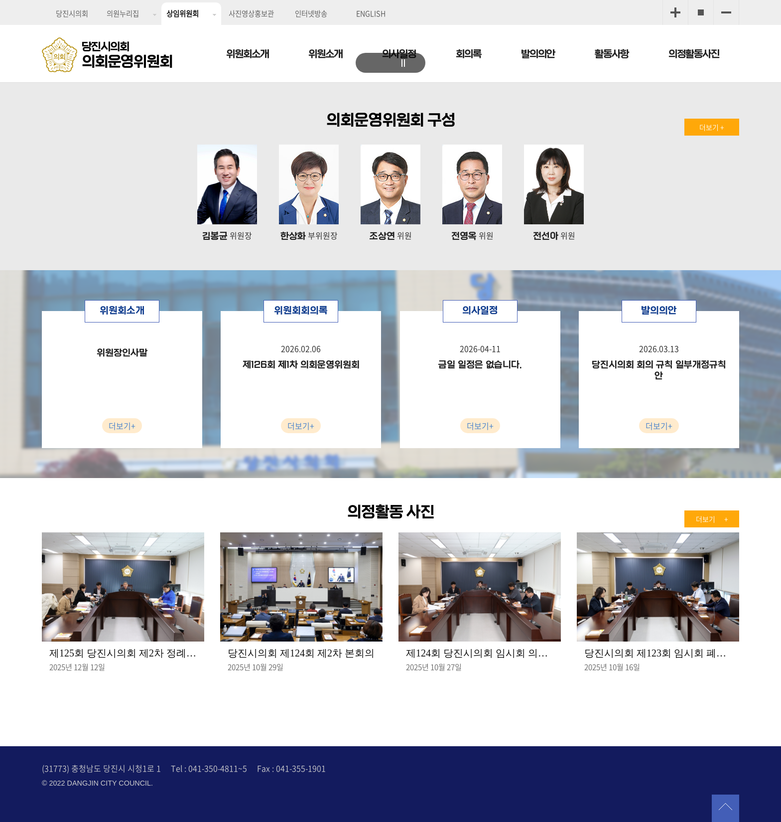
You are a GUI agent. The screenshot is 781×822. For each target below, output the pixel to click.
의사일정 (399, 54)
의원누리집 (123, 13)
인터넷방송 (311, 13)
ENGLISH (371, 13)
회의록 (468, 54)
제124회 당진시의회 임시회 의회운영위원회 (479, 653)
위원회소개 (247, 54)
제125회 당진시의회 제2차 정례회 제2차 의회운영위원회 (123, 653)
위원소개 (325, 54)
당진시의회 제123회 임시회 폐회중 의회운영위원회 (658, 653)
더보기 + (711, 127)
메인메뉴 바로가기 (390, 0)
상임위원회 (182, 13)
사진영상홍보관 (251, 13)
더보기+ (122, 426)
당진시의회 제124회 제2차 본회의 (301, 653)
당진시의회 (72, 13)
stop (405, 64)
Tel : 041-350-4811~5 (209, 768)
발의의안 (538, 54)
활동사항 (612, 54)
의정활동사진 (693, 54)
